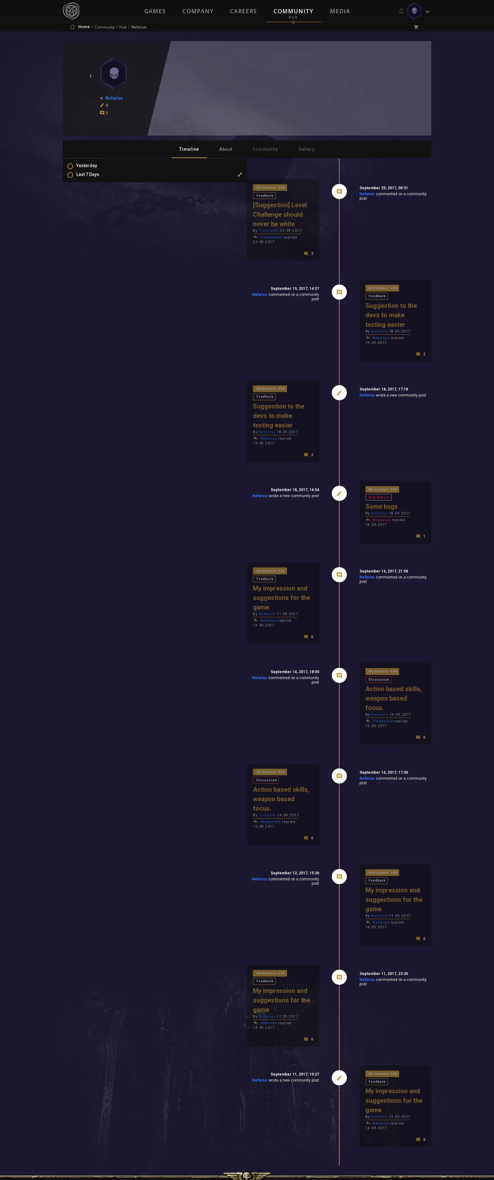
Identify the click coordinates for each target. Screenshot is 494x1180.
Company (197, 11)
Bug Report (375, 430)
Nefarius (322, 195)
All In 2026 (93, 215)
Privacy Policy (261, 1096)
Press (180, 1096)
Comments (94, 248)
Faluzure (335, 609)
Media (340, 11)
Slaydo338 (338, 616)
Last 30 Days (95, 187)
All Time (91, 224)
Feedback (217, 188)
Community (293, 11)
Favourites (94, 266)
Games (154, 11)
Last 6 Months (97, 205)
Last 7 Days (94, 178)
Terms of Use (214, 1096)
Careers (243, 11)
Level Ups (92, 275)
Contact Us (305, 1096)
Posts (89, 239)
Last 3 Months (97, 196)
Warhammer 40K (182, 188)
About (226, 149)
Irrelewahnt (182, 221)
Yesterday (93, 169)
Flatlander (179, 215)
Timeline (189, 149)
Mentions (92, 257)
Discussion (375, 582)
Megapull (337, 454)
